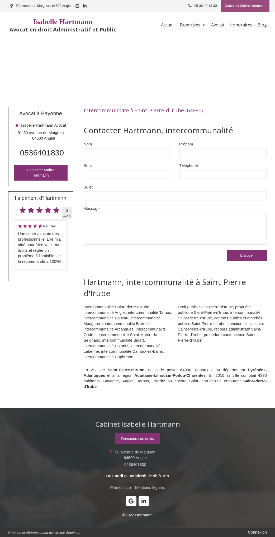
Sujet (88, 187)
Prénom (186, 144)
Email (89, 165)
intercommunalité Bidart (123, 340)
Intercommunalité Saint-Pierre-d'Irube (116, 307)
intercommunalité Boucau (106, 318)
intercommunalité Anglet (105, 312)
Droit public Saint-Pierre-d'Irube (205, 307)
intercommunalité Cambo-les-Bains (132, 351)
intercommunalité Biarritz (126, 323)
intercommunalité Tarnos (149, 312)
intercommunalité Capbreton (108, 357)
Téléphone (188, 165)
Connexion (257, 532)
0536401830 (42, 152)
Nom (88, 144)
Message (92, 208)
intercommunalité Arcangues (109, 329)
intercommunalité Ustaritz (106, 345)
